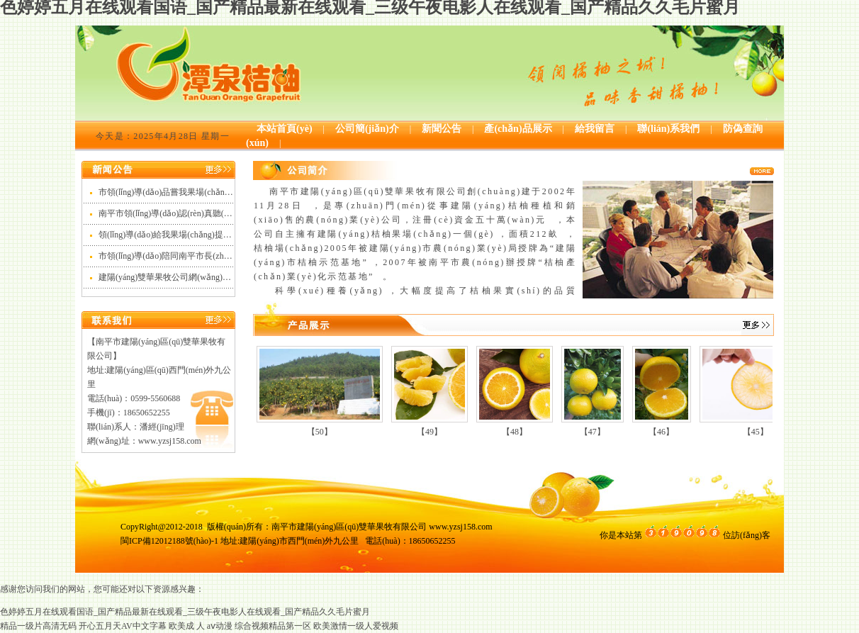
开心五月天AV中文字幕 (123, 626)
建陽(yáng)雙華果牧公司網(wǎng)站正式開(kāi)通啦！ (198, 277)
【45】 (755, 432)
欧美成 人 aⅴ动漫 (200, 626)
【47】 (592, 432)
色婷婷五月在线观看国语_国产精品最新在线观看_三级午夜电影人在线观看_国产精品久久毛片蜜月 (185, 612)
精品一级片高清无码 (38, 626)
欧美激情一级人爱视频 (355, 626)
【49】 (429, 432)
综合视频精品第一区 (273, 626)
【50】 (319, 432)
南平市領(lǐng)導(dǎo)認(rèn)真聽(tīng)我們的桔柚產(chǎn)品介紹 (219, 213)
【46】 (661, 432)
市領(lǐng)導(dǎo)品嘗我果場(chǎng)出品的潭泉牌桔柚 (199, 192)
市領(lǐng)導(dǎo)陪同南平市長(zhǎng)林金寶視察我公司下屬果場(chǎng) (234, 256)
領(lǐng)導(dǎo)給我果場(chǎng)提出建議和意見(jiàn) (196, 235)
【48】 (514, 432)
